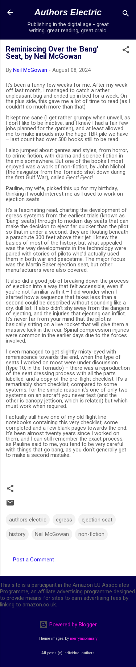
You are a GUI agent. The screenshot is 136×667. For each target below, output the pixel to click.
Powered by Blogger (68, 624)
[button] (125, 51)
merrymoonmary (84, 638)
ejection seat (97, 519)
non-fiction (91, 534)
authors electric (27, 519)
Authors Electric (68, 12)
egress (64, 519)
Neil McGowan (52, 534)
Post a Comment (33, 559)
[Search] (125, 15)
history (17, 534)
